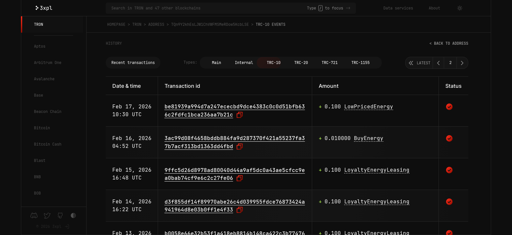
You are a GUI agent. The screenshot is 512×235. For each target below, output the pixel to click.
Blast (39, 160)
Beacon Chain (47, 111)
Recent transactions (133, 62)
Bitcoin (42, 128)
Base (38, 95)
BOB (37, 193)
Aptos (39, 46)
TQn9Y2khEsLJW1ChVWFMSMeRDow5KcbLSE (210, 24)
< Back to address (448, 43)
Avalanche (44, 79)
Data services (398, 8)
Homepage (116, 24)
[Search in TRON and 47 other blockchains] (209, 8)
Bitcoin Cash (47, 144)
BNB (37, 177)
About (434, 8)
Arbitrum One (47, 62)
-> (348, 8)
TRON (38, 24)
